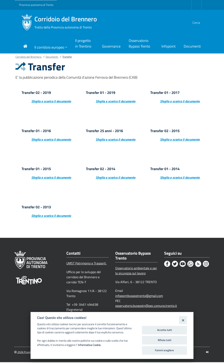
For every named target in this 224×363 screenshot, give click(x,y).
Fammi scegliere (164, 350)
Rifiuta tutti (164, 340)
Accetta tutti (164, 330)
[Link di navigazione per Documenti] (192, 46)
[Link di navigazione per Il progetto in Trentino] (84, 43)
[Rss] (198, 265)
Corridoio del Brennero (65, 22)
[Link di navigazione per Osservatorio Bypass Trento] (141, 43)
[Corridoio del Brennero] (26, 22)
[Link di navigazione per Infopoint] (168, 46)
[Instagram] (206, 265)
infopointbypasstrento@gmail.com (139, 296)
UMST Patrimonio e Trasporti (86, 264)
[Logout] (207, 353)
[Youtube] (183, 265)
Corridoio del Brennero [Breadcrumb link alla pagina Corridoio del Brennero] (28, 57)
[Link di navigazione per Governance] (111, 46)
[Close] (183, 320)
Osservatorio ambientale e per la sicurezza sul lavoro (136, 271)
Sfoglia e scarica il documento (51, 101)
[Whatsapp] (190, 265)
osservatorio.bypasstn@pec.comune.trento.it (146, 306)
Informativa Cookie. (89, 345)
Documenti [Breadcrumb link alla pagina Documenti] (52, 57)
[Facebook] (167, 265)
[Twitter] (175, 265)
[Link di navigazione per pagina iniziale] (25, 46)
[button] (200, 22)
